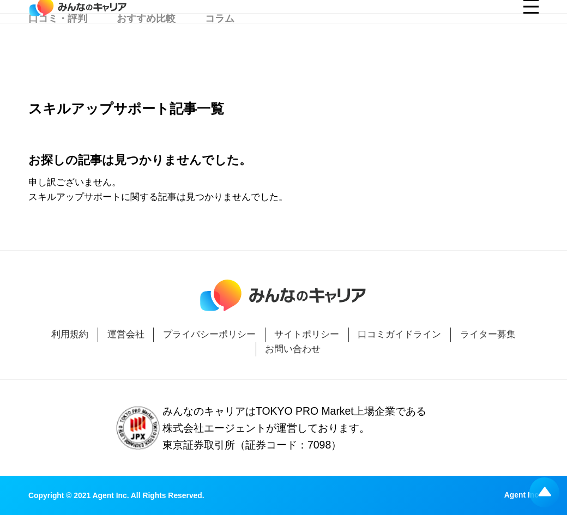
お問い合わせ (293, 349)
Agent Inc (521, 495)
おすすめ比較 (146, 53)
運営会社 (125, 334)
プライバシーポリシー (209, 334)
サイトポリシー (306, 334)
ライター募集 (488, 334)
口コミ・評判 (57, 53)
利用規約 (69, 334)
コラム (219, 53)
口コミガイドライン (399, 334)
